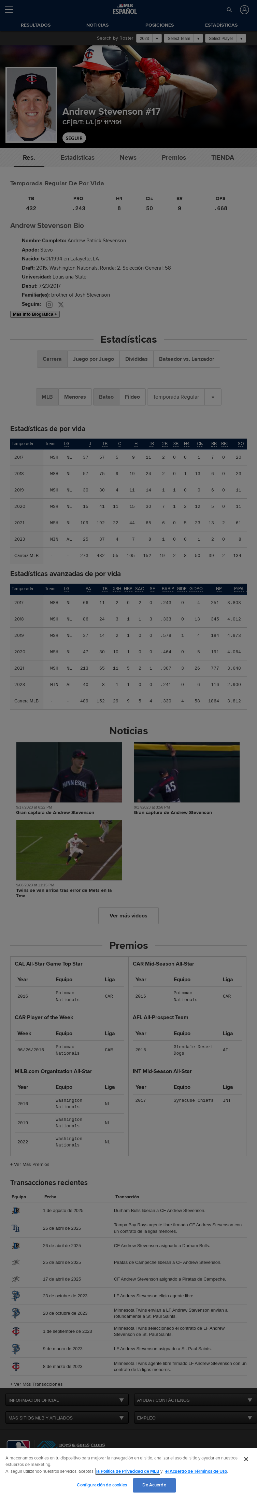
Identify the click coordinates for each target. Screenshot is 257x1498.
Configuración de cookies (102, 1485)
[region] (128, 1473)
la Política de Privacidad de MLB (127, 1471)
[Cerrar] (246, 1459)
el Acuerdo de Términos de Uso (196, 1471)
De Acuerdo (154, 1485)
